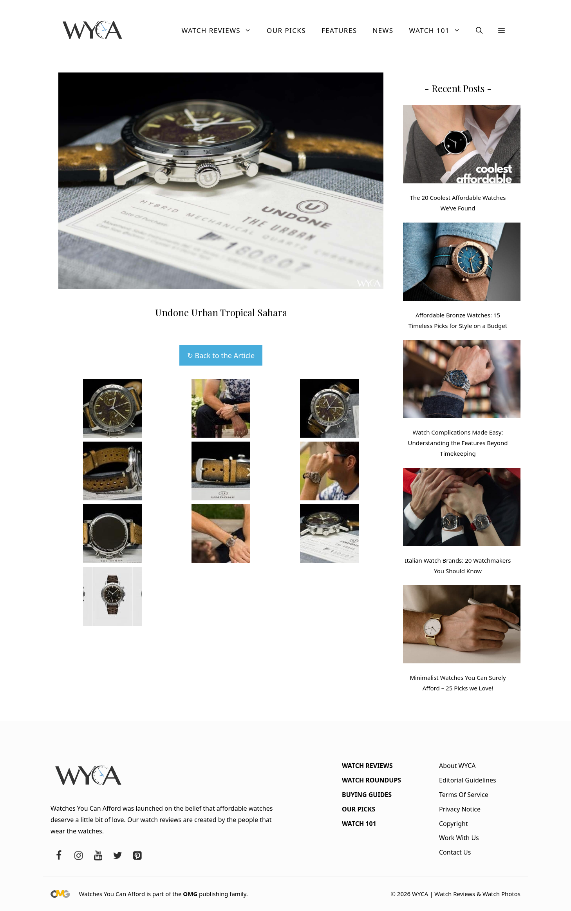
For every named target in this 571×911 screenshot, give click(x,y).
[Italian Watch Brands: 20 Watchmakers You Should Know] (461, 508)
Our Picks (286, 30)
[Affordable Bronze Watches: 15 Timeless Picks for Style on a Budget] (461, 263)
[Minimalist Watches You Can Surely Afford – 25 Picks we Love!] (461, 625)
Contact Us (455, 852)
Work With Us (459, 837)
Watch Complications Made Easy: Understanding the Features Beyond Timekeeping (458, 442)
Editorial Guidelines (467, 780)
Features (339, 30)
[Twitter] (117, 856)
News (382, 30)
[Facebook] (59, 856)
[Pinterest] (137, 856)
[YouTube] (98, 856)
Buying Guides (367, 794)
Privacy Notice (460, 809)
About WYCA (457, 765)
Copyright (453, 823)
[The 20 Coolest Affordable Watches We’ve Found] (461, 146)
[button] (479, 30)
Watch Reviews (220, 30)
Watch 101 (438, 30)
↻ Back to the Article (221, 355)
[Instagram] (78, 856)
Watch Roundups (371, 780)
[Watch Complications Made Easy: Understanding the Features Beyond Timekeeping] (461, 380)
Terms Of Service (463, 794)
